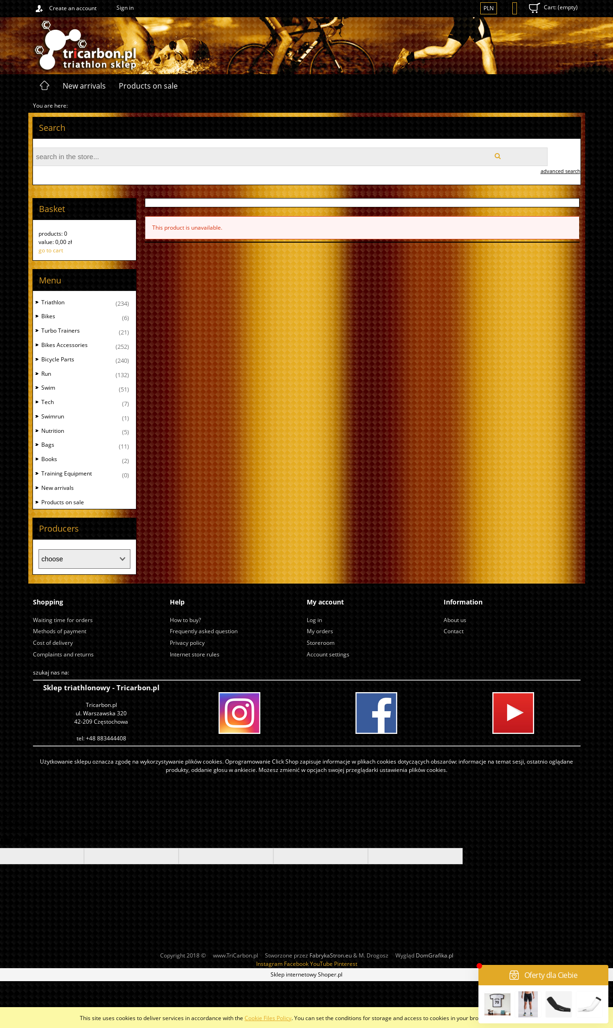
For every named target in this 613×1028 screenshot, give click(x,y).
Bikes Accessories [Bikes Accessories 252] (64, 345)
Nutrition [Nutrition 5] (52, 431)
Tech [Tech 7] (47, 402)
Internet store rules (194, 654)
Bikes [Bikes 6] (48, 316)
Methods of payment (59, 631)
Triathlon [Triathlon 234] (53, 302)
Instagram (269, 964)
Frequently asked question (204, 631)
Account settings (328, 654)
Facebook (296, 964)
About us (455, 620)
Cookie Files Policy (268, 1018)
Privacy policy (187, 643)
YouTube (321, 964)
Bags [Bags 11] (47, 445)
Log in (314, 620)
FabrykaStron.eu (331, 955)
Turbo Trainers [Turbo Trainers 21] (60, 330)
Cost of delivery (53, 643)
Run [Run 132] (46, 374)
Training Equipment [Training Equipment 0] (66, 473)
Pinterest (345, 964)
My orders (320, 631)
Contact (454, 631)
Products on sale (62, 502)
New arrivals (57, 488)
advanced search (561, 170)
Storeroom (321, 643)
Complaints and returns (63, 654)
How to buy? (185, 620)
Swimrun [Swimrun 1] (52, 416)
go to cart (51, 250)
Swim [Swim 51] (48, 388)
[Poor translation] (23, 841)
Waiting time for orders (63, 620)
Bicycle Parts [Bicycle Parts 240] (57, 359)
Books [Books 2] (49, 459)
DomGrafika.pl (434, 955)
